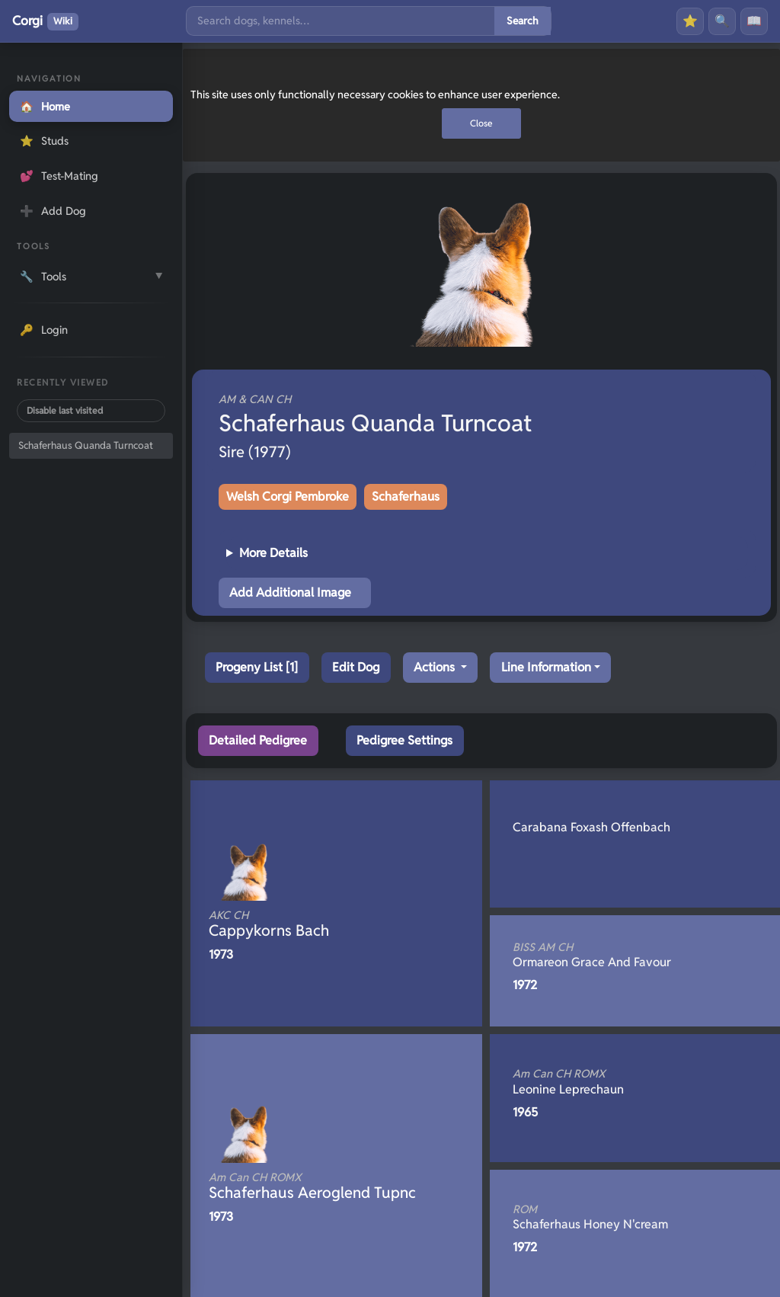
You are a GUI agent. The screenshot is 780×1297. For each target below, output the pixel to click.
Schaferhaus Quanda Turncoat (85, 445)
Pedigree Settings (404, 740)
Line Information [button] (546, 667)
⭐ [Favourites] (690, 21)
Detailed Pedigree (258, 740)
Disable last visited (65, 410)
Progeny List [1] (257, 667)
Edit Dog (355, 667)
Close (481, 123)
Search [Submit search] (523, 20)
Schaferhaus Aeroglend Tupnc (312, 1187)
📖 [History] (754, 21)
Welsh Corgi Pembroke (287, 496)
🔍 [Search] (722, 21)
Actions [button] (436, 667)
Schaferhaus (406, 496)
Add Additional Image (290, 592)
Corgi (45, 21)
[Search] (340, 21)
